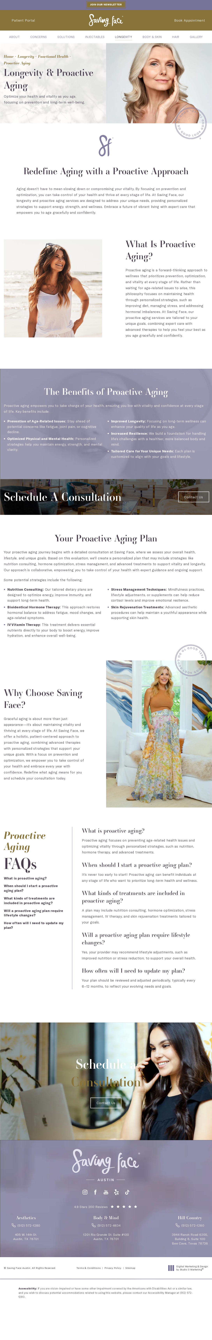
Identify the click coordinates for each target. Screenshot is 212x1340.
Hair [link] (175, 37)
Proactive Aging (17, 63)
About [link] (14, 37)
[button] (85, 1192)
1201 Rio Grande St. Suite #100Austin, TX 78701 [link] (106, 1237)
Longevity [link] (123, 37)
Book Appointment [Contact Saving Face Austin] (189, 20)
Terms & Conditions (89, 1267)
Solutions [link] (66, 37)
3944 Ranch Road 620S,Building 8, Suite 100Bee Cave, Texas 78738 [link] (190, 1239)
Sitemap (130, 1267)
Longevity (26, 56)
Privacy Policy (113, 1267)
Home (9, 56)
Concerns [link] (38, 37)
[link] (26, 1227)
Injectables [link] (95, 37)
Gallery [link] (196, 37)
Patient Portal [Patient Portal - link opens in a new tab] (23, 20)
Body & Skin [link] (152, 37)
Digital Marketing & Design (189, 1268)
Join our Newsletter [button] (106, 4)
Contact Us (193, 497)
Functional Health (53, 56)
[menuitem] (14, 37)
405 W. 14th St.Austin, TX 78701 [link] (26, 1237)
